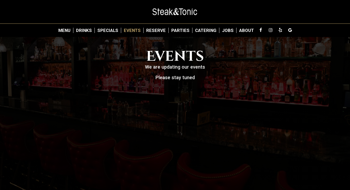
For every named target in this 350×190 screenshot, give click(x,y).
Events (132, 30)
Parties (180, 30)
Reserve (156, 30)
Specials (107, 30)
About (246, 30)
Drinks (84, 30)
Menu (64, 30)
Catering (205, 30)
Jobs (228, 30)
